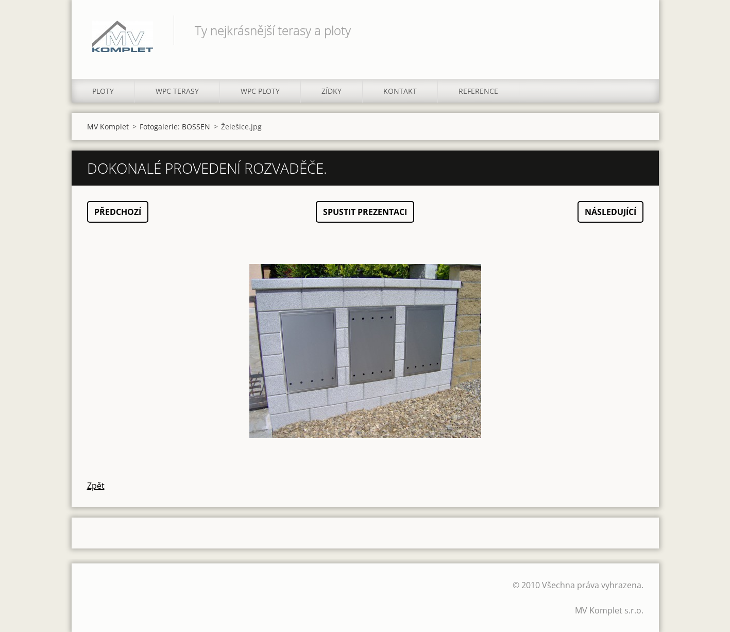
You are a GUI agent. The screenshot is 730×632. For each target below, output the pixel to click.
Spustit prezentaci (365, 212)
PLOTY (103, 91)
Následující (610, 212)
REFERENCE (478, 91)
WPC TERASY (177, 91)
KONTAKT (400, 91)
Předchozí (117, 212)
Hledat (632, 30)
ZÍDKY (331, 91)
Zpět (96, 485)
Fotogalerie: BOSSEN (175, 126)
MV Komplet (108, 126)
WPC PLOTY (260, 91)
